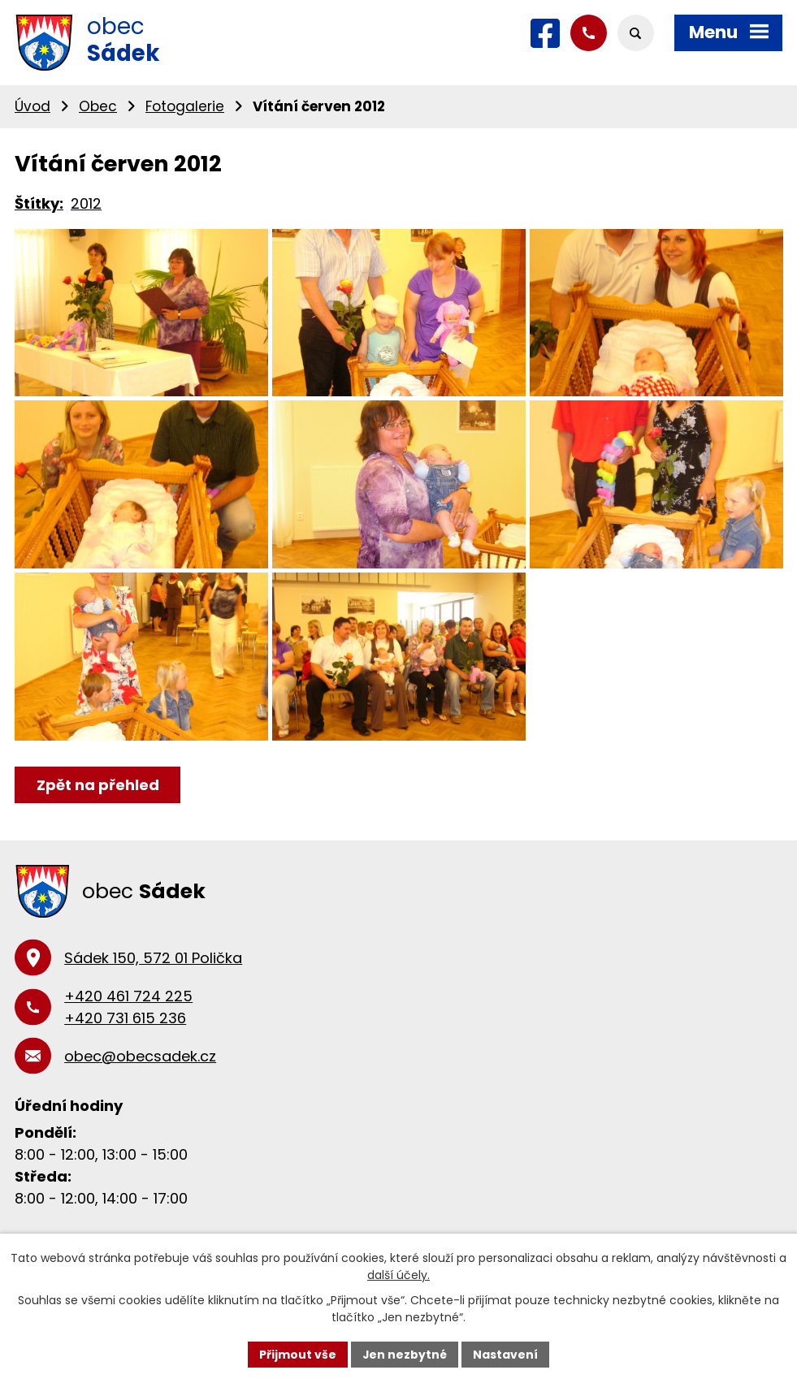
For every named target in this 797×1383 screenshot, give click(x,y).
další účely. (398, 1275)
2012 (86, 203)
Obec (98, 106)
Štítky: (39, 203)
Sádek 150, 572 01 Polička (153, 990)
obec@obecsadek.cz (140, 1088)
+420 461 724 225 (128, 1028)
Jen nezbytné (405, 1354)
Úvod (32, 106)
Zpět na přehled (98, 817)
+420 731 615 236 (125, 1050)
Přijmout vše (297, 1354)
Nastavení (506, 1354)
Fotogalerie (184, 106)
